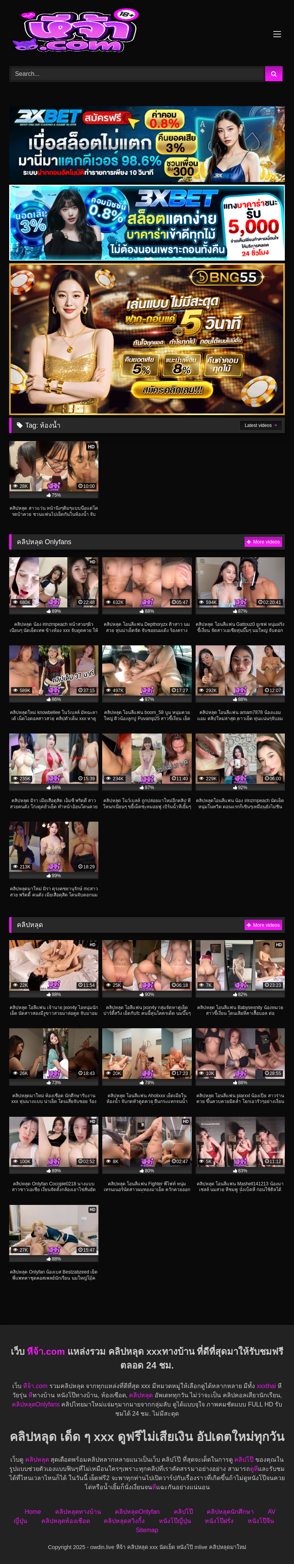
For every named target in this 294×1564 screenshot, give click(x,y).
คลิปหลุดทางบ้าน (78, 1511)
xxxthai (266, 1386)
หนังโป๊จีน (261, 1521)
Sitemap (147, 1530)
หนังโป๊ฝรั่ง (219, 1521)
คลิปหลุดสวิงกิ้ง (124, 1521)
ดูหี (254, 1469)
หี (30, 1395)
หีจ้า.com (46, 1351)
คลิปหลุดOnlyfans (36, 1404)
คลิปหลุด (141, 1395)
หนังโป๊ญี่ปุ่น (175, 1521)
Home (32, 1511)
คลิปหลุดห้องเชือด (65, 1521)
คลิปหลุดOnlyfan (137, 1511)
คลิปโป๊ (243, 1459)
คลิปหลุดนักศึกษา (230, 1511)
